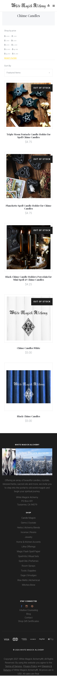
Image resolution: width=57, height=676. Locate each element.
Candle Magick (28, 518)
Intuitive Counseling (28, 610)
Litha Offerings (29, 547)
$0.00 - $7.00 (10, 36)
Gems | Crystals (28, 523)
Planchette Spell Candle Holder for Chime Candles (28, 207)
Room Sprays (28, 566)
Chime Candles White (28, 348)
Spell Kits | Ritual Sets (28, 556)
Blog (28, 614)
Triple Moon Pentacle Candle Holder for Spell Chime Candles (29, 136)
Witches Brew (28, 585)
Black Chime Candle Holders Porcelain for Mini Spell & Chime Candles (28, 279)
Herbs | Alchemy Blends (28, 528)
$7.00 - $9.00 (10, 41)
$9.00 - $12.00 (10, 45)
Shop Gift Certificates (28, 621)
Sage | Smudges (28, 575)
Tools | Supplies (28, 571)
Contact (28, 618)
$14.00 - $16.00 (11, 54)
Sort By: (7, 66)
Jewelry (28, 537)
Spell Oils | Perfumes (28, 561)
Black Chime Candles (28, 416)
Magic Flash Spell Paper (28, 551)
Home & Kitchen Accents (28, 542)
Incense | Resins (28, 532)
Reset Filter (10, 58)
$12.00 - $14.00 (11, 49)
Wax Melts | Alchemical (28, 580)
